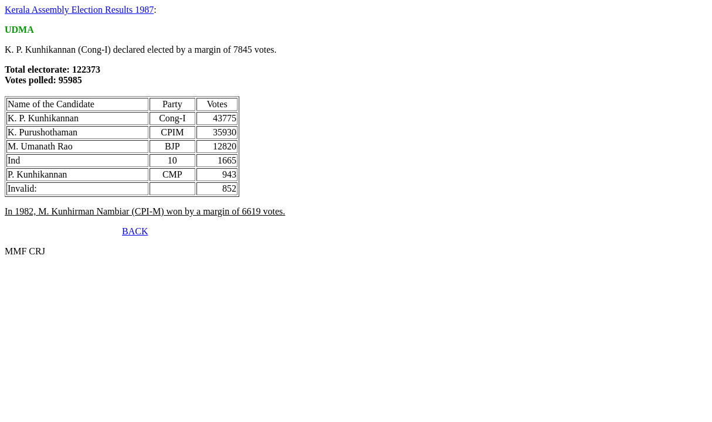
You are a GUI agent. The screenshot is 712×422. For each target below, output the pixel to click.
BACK (135, 231)
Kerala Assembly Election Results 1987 (79, 10)
